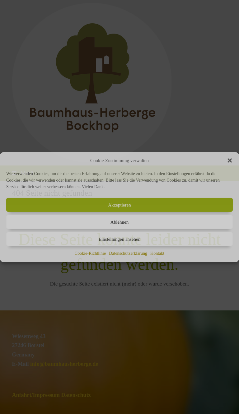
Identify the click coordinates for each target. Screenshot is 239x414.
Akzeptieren (119, 204)
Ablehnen (119, 222)
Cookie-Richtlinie (90, 253)
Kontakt (157, 253)
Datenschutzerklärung (128, 253)
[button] (230, 160)
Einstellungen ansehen (120, 239)
